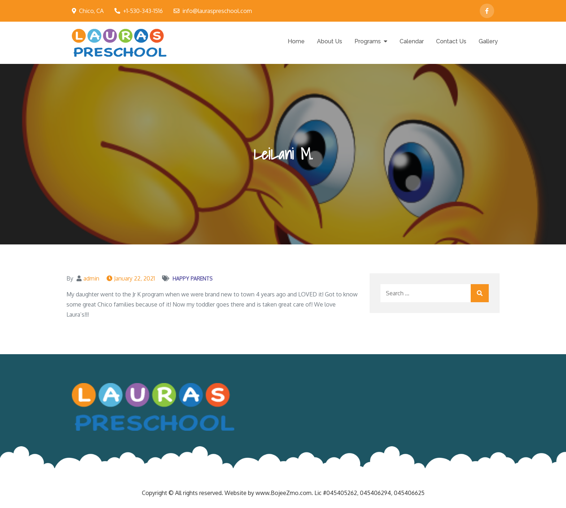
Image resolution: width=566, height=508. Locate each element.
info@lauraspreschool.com (213, 10)
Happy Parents (193, 278)
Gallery (488, 41)
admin (91, 278)
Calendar (412, 41)
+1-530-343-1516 (138, 10)
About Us (329, 41)
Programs (367, 41)
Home (296, 41)
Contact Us (451, 41)
